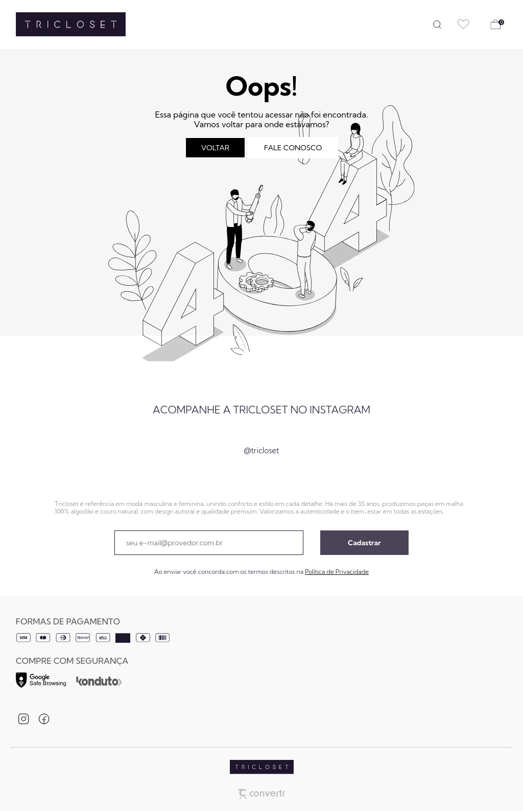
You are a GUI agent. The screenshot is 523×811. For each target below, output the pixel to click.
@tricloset (261, 450)
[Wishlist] (463, 24)
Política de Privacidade (337, 571)
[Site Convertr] (261, 790)
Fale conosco (293, 147)
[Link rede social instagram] (23, 719)
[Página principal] (63, 24)
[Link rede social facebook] (44, 719)
